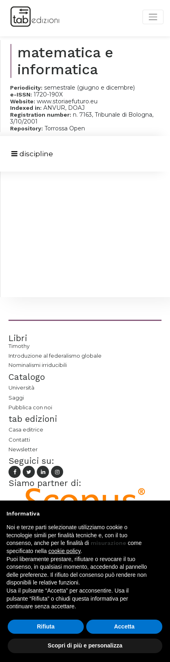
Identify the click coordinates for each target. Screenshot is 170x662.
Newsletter (23, 449)
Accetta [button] (124, 626)
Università (21, 387)
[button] (159, 513)
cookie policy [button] (65, 551)
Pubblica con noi (30, 407)
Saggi (16, 397)
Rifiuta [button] (46, 626)
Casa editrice (25, 429)
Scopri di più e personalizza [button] (85, 645)
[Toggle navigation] (32, 154)
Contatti (19, 439)
